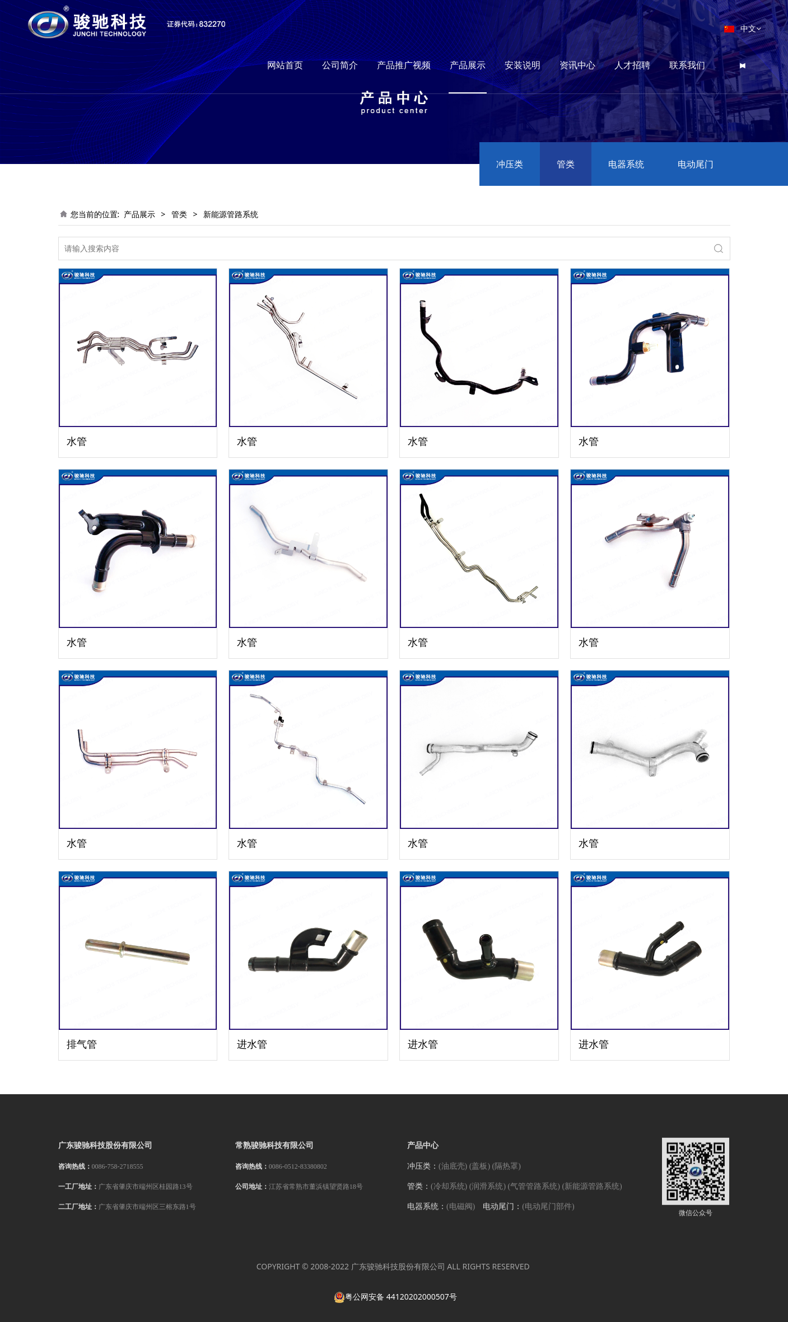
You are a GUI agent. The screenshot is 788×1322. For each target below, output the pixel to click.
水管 (77, 441)
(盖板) (479, 1175)
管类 (566, 164)
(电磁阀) (460, 1215)
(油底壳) (453, 1175)
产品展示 (485, 27)
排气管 (82, 1044)
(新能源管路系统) (592, 1195)
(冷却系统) (449, 1195)
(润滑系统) (487, 1195)
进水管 (252, 1044)
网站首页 (303, 27)
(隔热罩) (506, 1175)
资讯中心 (595, 27)
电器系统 (626, 164)
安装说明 (540, 27)
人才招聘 (650, 27)
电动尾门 (696, 164)
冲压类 (509, 164)
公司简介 (358, 27)
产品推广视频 (422, 27)
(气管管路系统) (534, 1195)
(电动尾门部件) (548, 1215)
